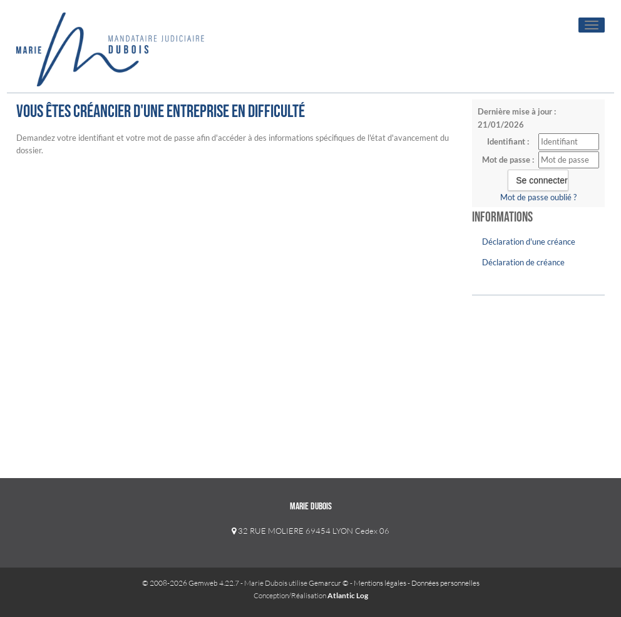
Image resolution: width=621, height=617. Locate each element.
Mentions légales (380, 583)
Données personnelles (445, 583)
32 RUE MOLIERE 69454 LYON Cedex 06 (310, 531)
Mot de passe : (508, 160)
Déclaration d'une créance (528, 242)
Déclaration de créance (523, 262)
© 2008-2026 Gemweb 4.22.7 (190, 583)
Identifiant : (508, 141)
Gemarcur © (329, 583)
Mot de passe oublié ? (538, 197)
